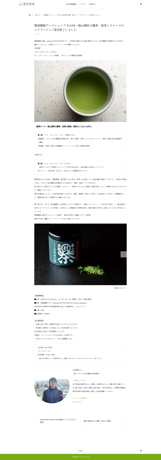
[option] (80, 91)
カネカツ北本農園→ (80, 398)
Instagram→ (78, 401)
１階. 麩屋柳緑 (71, 4)
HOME (80, 451)
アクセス (82, 4)
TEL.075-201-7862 (44, 351)
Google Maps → (81, 306)
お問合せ (92, 4)
